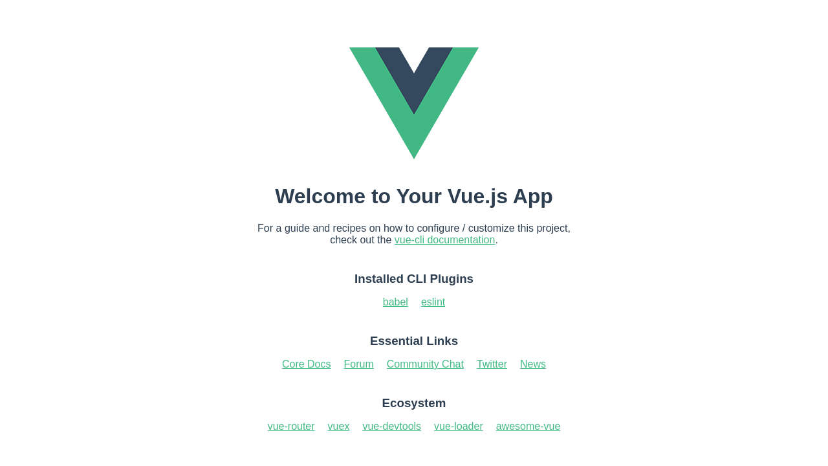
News (533, 364)
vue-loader (458, 426)
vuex (339, 426)
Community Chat (425, 364)
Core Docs (306, 364)
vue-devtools (391, 426)
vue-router (291, 426)
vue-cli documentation (445, 239)
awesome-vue (528, 426)
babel (395, 301)
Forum (359, 364)
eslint (433, 301)
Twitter (492, 364)
